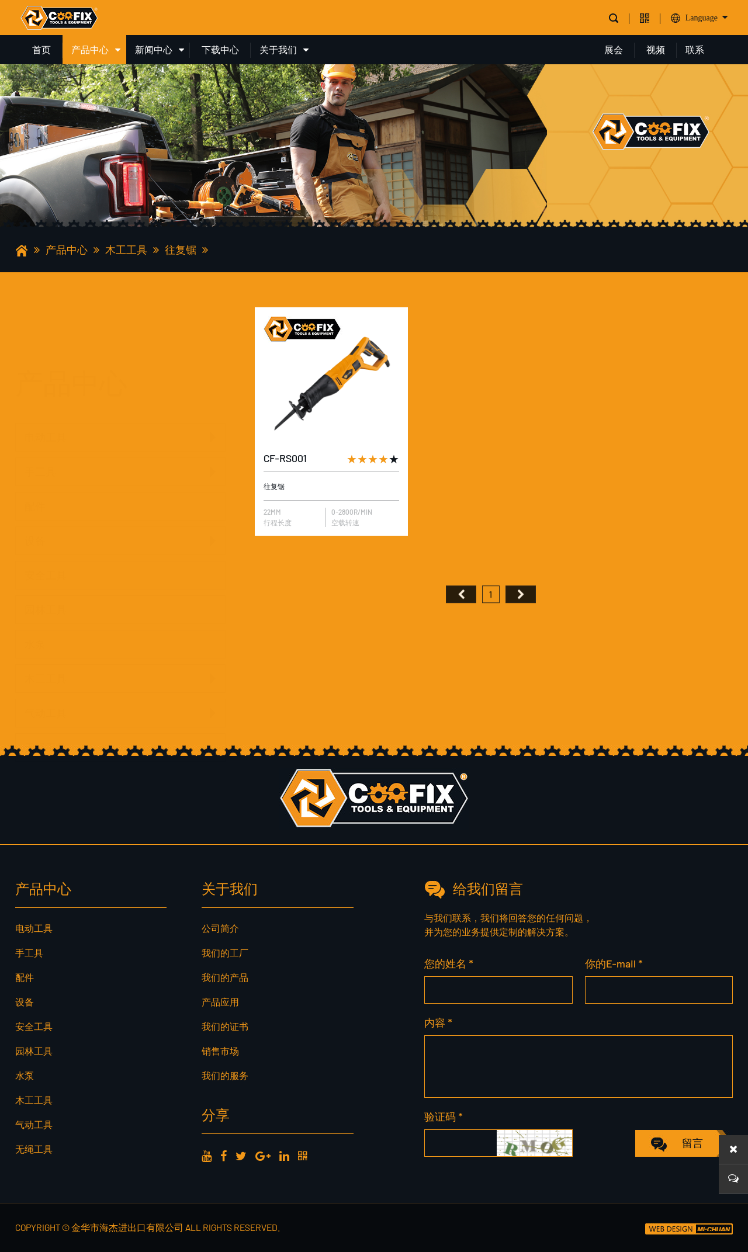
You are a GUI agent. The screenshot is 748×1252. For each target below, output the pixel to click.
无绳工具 (46, 723)
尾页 (520, 620)
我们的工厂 (225, 952)
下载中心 (220, 49)
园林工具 (46, 586)
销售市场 (220, 1050)
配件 (35, 482)
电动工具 (46, 379)
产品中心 (90, 49)
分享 (216, 1114)
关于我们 (278, 49)
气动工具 (46, 689)
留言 (692, 1142)
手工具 (40, 413)
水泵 (35, 620)
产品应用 (220, 1001)
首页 (41, 49)
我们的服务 (225, 1075)
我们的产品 (225, 977)
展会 (613, 49)
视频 (655, 49)
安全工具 (46, 551)
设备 (35, 517)
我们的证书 (225, 1026)
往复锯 (180, 249)
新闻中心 (153, 49)
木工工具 (126, 249)
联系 (694, 49)
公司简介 (220, 928)
